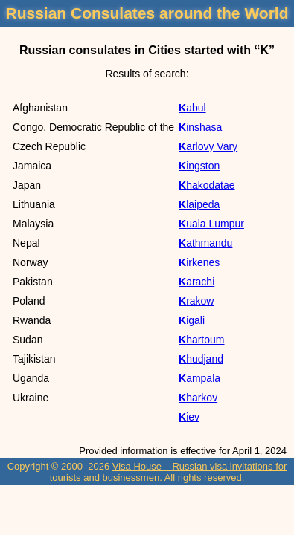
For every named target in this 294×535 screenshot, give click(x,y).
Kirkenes (199, 262)
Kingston (199, 166)
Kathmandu (205, 243)
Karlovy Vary (208, 146)
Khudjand (201, 359)
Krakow (196, 301)
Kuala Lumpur (211, 224)
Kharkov (198, 397)
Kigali (192, 320)
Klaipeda (199, 204)
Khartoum (201, 340)
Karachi (196, 282)
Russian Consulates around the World (147, 13)
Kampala (199, 378)
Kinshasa (200, 127)
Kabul (192, 108)
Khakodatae (207, 185)
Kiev (189, 417)
